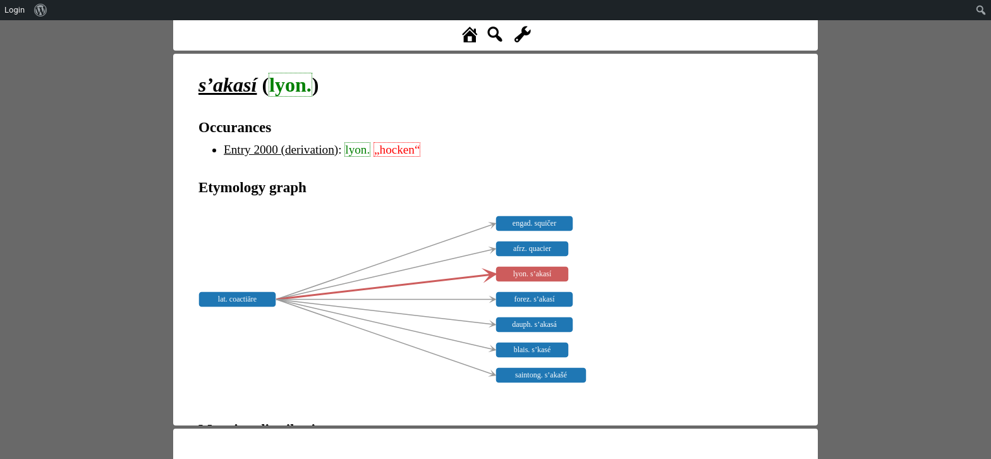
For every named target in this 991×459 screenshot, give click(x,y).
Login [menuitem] (14, 10)
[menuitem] (41, 10)
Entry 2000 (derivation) (281, 149)
